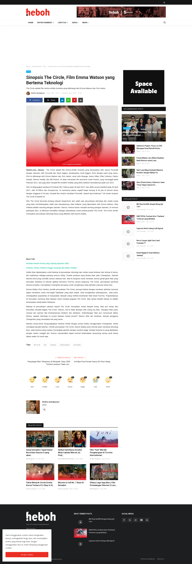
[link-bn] (121, 12)
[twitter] (129, 520)
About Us (160, 559)
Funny (70, 387)
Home (30, 22)
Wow (108, 387)
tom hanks (77, 345)
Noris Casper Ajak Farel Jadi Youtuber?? (148, 242)
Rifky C (125, 139)
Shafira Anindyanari (35, 93)
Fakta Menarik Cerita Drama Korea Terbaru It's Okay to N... (40, 483)
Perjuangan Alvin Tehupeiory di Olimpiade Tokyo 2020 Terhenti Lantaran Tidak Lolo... (49, 362)
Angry (83, 387)
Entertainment (37, 66)
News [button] (85, 22)
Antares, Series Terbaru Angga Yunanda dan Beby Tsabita (51, 268)
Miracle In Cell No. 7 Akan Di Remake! (71, 483)
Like (32, 387)
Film (44, 66)
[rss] (147, 520)
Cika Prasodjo (141, 209)
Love (57, 387)
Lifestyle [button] (63, 22)
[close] (49, 532)
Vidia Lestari (141, 222)
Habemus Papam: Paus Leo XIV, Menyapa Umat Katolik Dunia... (149, 147)
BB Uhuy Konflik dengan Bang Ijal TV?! (150, 205)
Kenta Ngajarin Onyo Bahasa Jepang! (148, 254)
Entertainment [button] (45, 22)
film (45, 345)
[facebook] (124, 520)
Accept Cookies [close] (27, 554)
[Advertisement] (96, 44)
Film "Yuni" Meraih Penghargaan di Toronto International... (101, 452)
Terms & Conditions (147, 559)
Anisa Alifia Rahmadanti (66, 459)
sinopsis (53, 345)
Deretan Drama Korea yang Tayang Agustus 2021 (47, 263)
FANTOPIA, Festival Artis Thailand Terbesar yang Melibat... (150, 217)
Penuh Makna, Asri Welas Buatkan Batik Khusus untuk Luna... (150, 159)
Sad (95, 387)
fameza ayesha (31, 489)
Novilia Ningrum (95, 459)
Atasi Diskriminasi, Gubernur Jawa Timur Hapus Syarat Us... (150, 183)
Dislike (44, 387)
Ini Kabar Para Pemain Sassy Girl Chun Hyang (92, 361)
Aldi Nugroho (30, 459)
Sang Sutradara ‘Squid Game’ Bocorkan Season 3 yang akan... (39, 452)
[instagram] (135, 520)
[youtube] (141, 520)
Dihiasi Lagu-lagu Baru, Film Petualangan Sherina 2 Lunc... (103, 483)
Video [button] (75, 22)
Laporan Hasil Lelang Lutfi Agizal (150, 228)
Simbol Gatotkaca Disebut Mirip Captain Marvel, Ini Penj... (70, 452)
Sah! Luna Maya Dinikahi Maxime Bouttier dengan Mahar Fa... (150, 171)
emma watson (65, 345)
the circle (37, 345)
